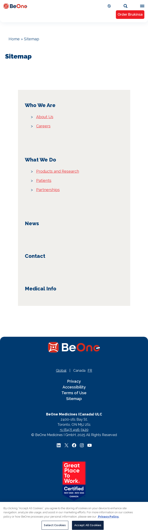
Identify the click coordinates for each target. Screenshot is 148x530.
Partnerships (48, 189)
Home (14, 39)
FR (90, 370)
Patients (43, 180)
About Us (44, 117)
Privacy (74, 381)
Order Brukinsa (130, 14)
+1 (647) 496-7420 (74, 430)
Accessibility (74, 387)
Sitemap (74, 398)
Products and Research (57, 171)
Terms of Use (74, 393)
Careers (43, 126)
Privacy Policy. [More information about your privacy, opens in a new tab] (108, 518)
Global (61, 370)
